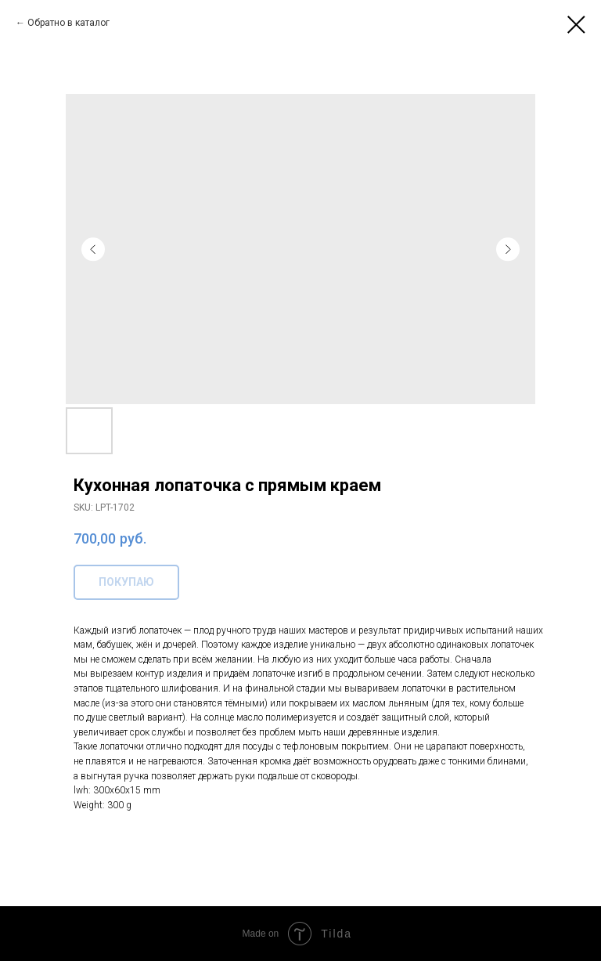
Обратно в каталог (68, 22)
